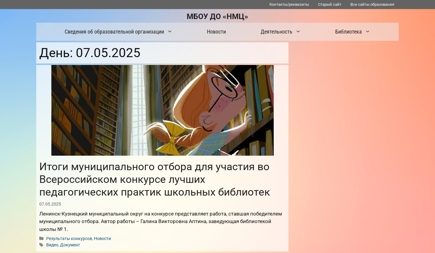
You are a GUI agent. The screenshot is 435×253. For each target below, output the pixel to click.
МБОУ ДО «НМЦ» (217, 16)
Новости (216, 31)
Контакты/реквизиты (289, 4)
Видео (52, 245)
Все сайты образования (372, 4)
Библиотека (355, 32)
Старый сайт (329, 4)
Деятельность (284, 32)
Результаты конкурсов (69, 238)
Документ (70, 245)
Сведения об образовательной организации (122, 32)
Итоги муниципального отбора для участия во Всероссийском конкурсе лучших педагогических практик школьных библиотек (154, 179)
